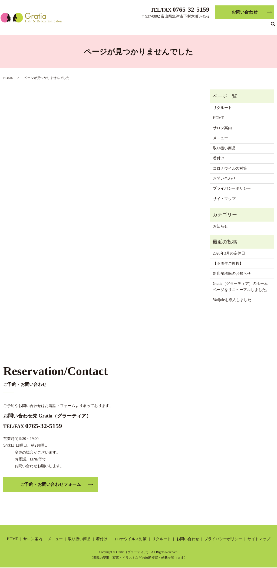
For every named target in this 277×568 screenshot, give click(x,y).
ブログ (260, 26)
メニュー (128, 26)
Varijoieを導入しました (232, 300)
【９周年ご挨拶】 (228, 264)
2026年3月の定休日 (229, 253)
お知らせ (220, 226)
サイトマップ (224, 199)
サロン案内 (106, 26)
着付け (176, 26)
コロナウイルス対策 (206, 26)
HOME (84, 26)
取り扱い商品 (154, 26)
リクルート (240, 26)
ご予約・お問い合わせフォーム (50, 484)
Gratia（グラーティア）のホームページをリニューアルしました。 (241, 287)
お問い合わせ (245, 12)
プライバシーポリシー (232, 188)
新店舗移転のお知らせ (232, 274)
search (273, 26)
